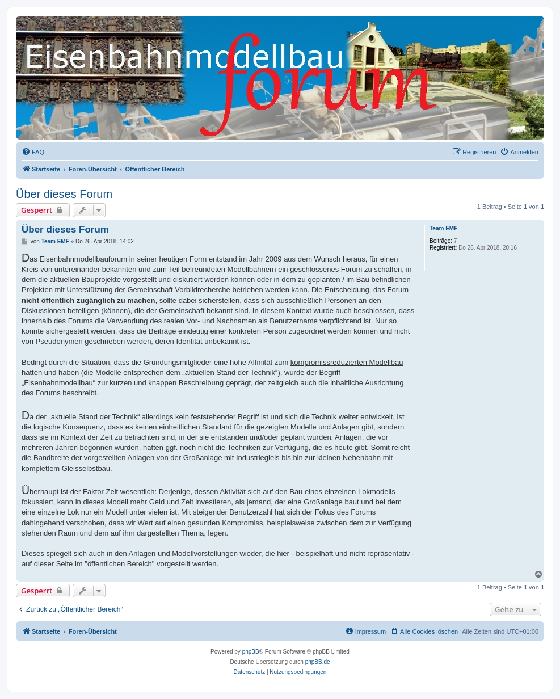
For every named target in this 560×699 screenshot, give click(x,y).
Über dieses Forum (64, 194)
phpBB (250, 652)
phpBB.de (317, 662)
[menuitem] (33, 152)
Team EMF (443, 228)
